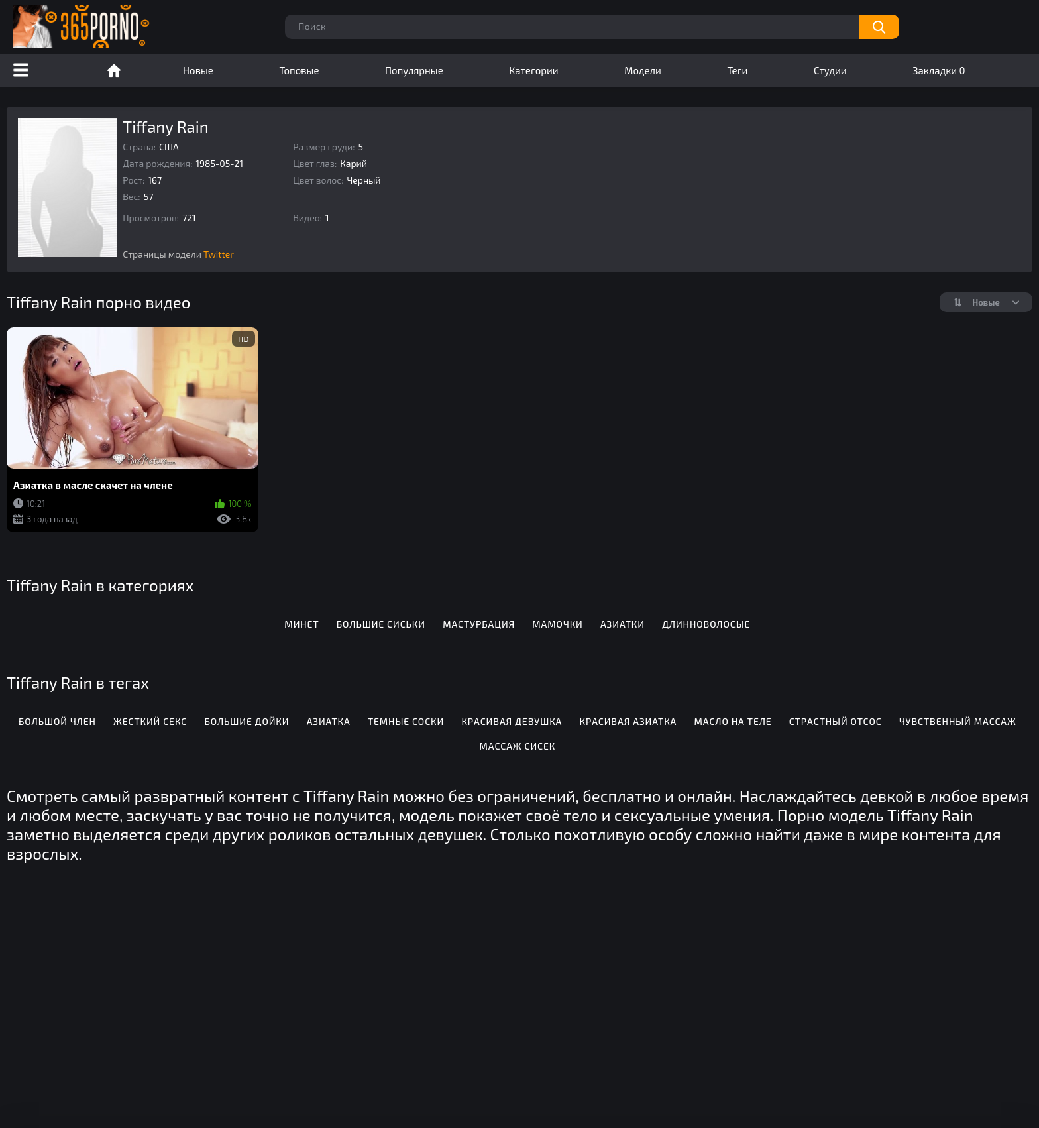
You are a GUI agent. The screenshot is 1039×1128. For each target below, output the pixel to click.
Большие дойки (246, 721)
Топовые (299, 70)
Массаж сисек (518, 746)
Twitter (218, 254)
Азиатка (329, 721)
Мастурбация (479, 624)
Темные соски (406, 721)
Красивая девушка (511, 721)
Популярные (414, 70)
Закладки (938, 70)
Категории (533, 70)
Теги (737, 70)
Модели (642, 70)
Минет (301, 624)
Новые (198, 70)
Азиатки (622, 624)
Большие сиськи (381, 624)
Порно (114, 70)
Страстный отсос (835, 721)
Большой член (57, 721)
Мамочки (557, 624)
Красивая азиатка (628, 721)
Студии (830, 70)
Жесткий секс (150, 721)
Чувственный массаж (957, 721)
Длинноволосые (706, 624)
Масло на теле (733, 721)
